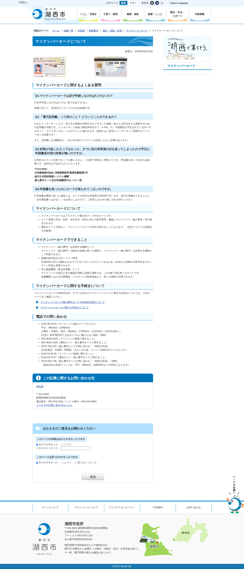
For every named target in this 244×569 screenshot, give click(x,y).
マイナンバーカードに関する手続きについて (64, 307)
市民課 (81, 30)
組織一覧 (68, 30)
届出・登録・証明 (112, 30)
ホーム (56, 30)
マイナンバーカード (137, 30)
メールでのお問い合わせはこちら (54, 405)
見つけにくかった (86, 462)
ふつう (66, 444)
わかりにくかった (47, 448)
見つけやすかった (47, 462)
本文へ (23, 2)
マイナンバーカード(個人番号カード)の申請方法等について (72, 302)
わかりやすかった (47, 444)
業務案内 (93, 30)
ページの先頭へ (235, 494)
